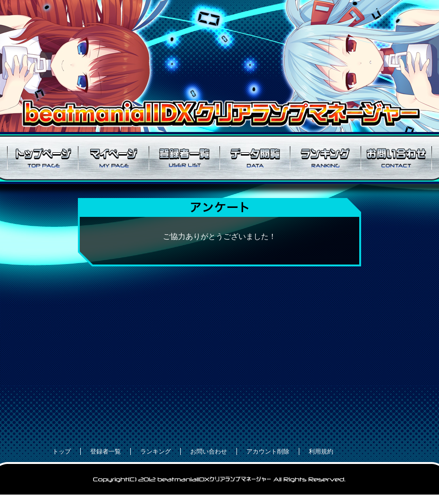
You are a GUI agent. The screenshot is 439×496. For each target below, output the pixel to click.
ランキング (325, 158)
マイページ (113, 158)
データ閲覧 (255, 158)
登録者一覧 (184, 158)
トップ (61, 451)
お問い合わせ (396, 158)
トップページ (42, 158)
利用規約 (321, 451)
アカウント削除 (267, 451)
